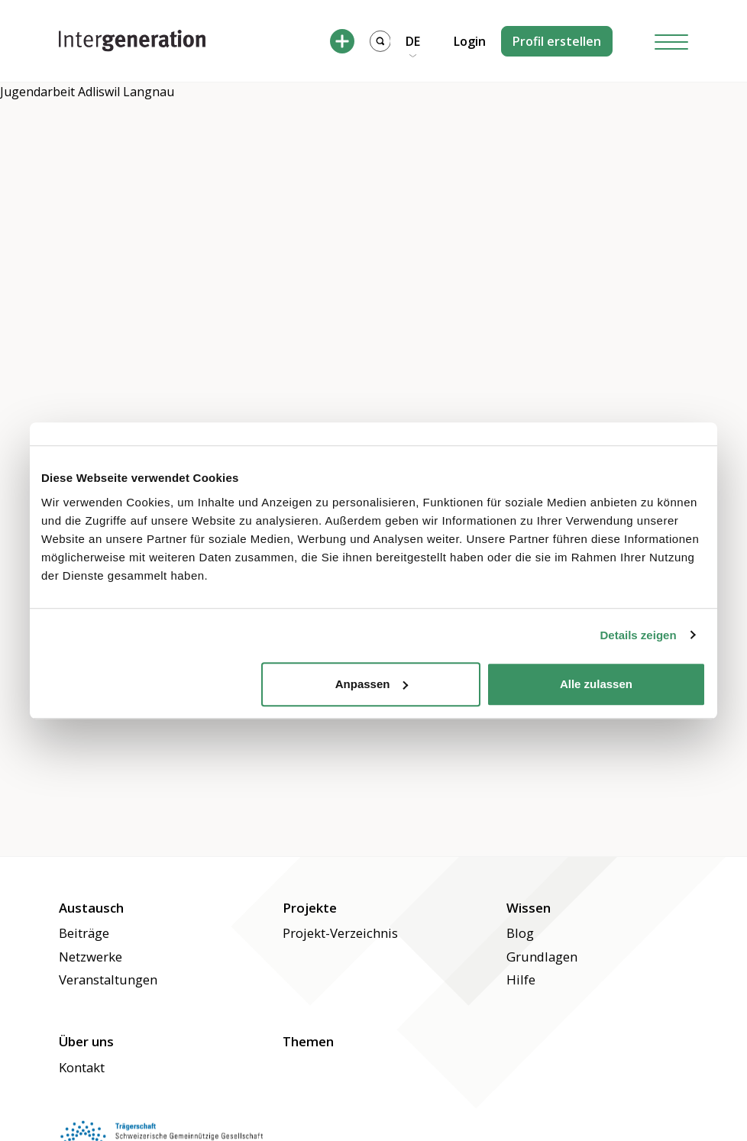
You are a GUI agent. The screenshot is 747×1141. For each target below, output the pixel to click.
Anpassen (372, 683)
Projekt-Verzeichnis (340, 933)
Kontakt (82, 1067)
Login (470, 41)
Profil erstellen (557, 41)
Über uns (86, 1041)
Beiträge (84, 933)
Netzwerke (90, 956)
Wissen (528, 907)
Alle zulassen (596, 683)
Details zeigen (638, 635)
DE (413, 41)
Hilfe (520, 979)
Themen (308, 1041)
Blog (520, 933)
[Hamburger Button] (671, 40)
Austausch (91, 907)
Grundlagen (541, 956)
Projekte (310, 907)
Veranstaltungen (108, 979)
